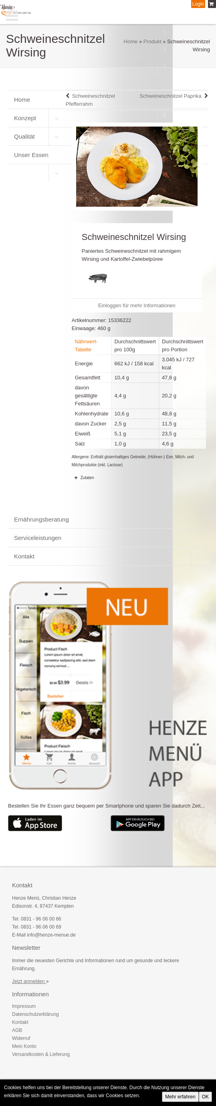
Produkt (152, 41)
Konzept (25, 118)
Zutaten (83, 477)
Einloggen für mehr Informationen (137, 305)
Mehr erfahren (180, 1097)
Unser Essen (31, 154)
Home (131, 41)
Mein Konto (24, 1046)
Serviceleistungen (37, 537)
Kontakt (24, 556)
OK (205, 1097)
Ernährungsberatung (41, 519)
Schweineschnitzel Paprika (170, 96)
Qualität (24, 136)
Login (198, 4)
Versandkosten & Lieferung (41, 1054)
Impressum (24, 1006)
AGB (17, 1030)
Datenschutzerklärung (35, 1014)
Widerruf (21, 1038)
